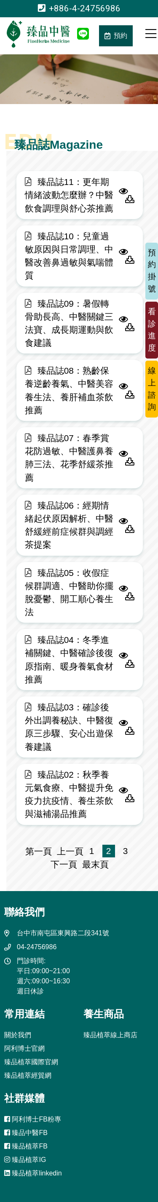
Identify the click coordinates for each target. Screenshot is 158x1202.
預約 (115, 35)
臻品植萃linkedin (33, 1173)
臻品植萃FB (26, 1146)
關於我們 (17, 1035)
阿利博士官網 (24, 1048)
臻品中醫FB (26, 1132)
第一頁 (41, 851)
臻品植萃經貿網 (27, 1075)
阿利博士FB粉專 (32, 1119)
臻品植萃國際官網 (31, 1061)
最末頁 (93, 864)
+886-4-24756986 (79, 8)
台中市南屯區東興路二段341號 (63, 933)
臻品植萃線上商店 (110, 1035)
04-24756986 (36, 946)
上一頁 (70, 851)
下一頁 (64, 864)
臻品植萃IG (25, 1159)
